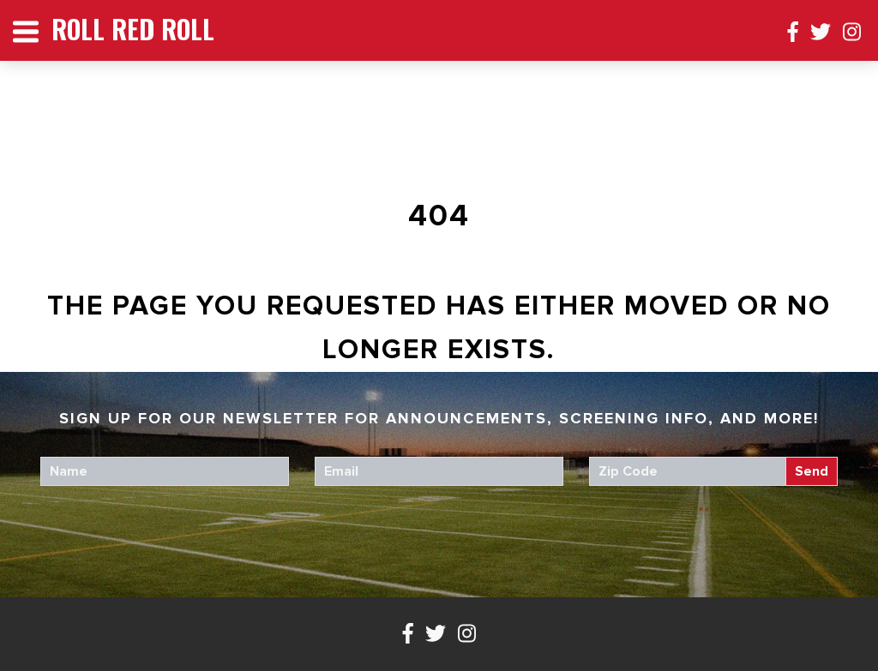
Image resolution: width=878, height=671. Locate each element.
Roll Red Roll (132, 28)
